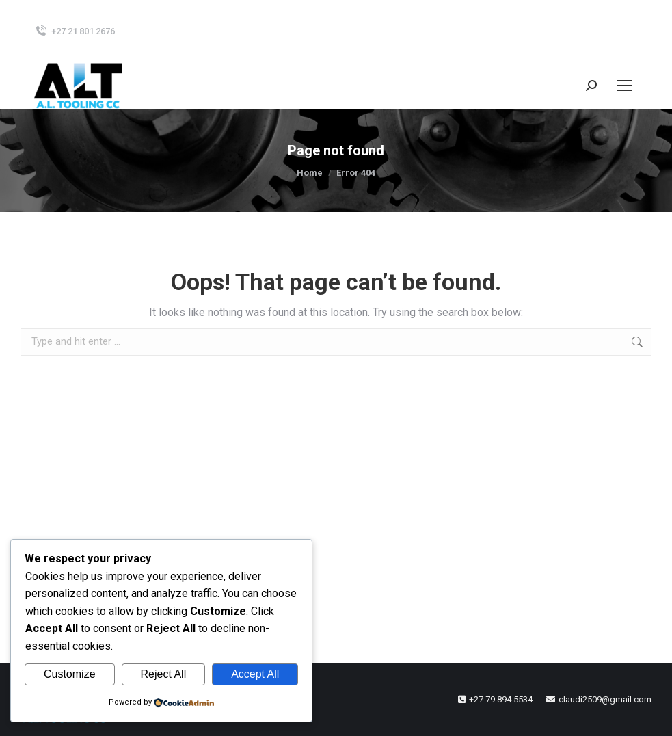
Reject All (163, 674)
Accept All (255, 674)
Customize (70, 674)
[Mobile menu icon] (624, 85)
